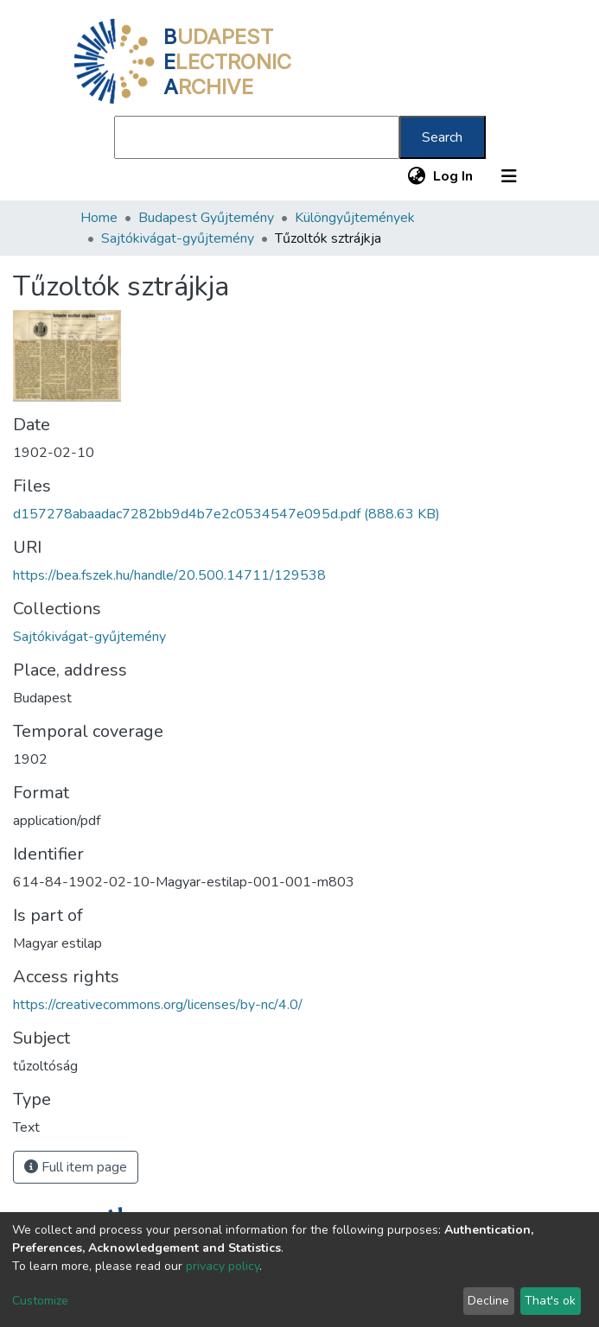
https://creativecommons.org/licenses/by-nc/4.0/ (158, 1004)
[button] (417, 176)
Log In (454, 176)
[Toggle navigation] (509, 176)
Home (99, 217)
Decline (488, 1300)
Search (442, 137)
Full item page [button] (75, 1167)
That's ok (550, 1300)
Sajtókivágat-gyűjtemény (177, 238)
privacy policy (222, 1266)
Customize (40, 1300)
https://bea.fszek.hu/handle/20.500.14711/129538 (169, 575)
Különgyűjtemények (355, 217)
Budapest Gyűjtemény (206, 217)
